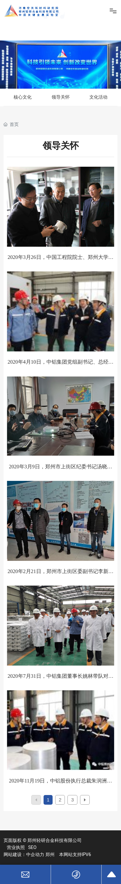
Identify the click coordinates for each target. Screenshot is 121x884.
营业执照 (16, 847)
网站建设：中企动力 (24, 854)
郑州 (50, 854)
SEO (32, 847)
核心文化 (23, 97)
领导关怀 (61, 97)
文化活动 (98, 97)
